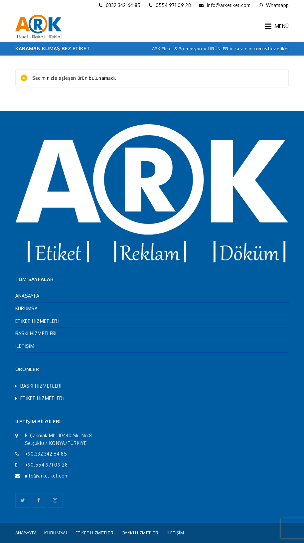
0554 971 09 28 (173, 5)
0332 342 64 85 (123, 5)
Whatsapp (277, 5)
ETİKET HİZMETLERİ (37, 321)
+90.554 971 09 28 (46, 465)
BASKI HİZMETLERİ (36, 333)
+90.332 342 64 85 (46, 454)
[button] (277, 26)
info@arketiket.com (228, 5)
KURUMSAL (27, 308)
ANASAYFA (27, 296)
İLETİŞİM (24, 346)
